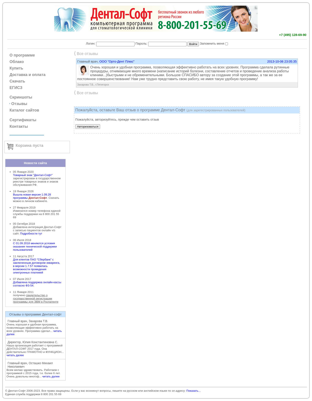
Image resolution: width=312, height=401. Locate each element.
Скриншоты (21, 97)
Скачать (17, 81)
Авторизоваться (87, 126)
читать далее (15, 355)
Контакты (19, 126)
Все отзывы (86, 54)
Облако (17, 62)
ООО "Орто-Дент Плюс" (117, 61)
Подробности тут (31, 233)
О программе (22, 55)
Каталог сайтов (24, 110)
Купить (16, 68)
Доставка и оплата (28, 75)
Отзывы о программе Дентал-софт (35, 314)
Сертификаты (23, 120)
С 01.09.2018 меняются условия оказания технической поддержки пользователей (35, 246)
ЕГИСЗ (16, 88)
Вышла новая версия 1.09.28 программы (32, 196)
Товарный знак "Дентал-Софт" (33, 175)
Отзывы (19, 104)
